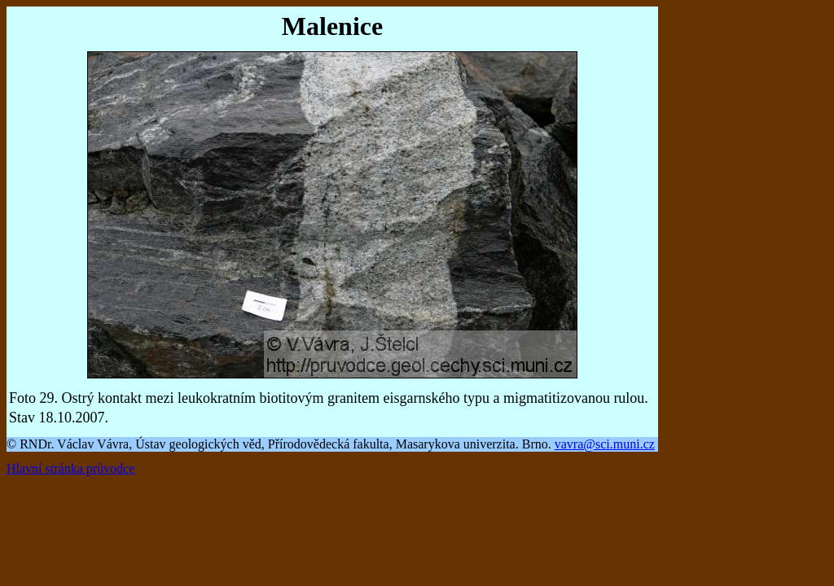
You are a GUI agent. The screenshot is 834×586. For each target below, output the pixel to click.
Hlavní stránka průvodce (70, 468)
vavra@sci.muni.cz (605, 444)
